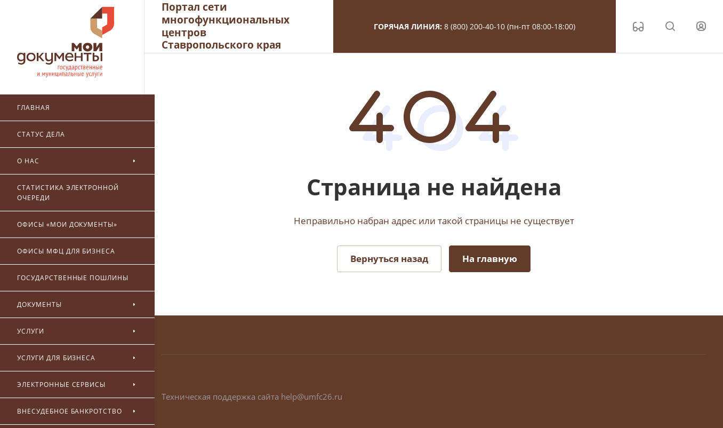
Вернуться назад (389, 258)
